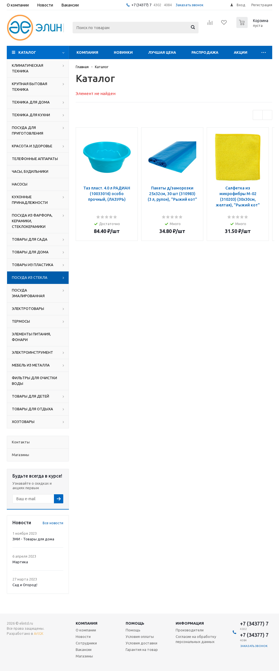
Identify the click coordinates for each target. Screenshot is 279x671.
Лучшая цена (162, 52)
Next (267, 115)
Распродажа (204, 52)
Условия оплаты (140, 636)
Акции (240, 52)
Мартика (20, 562)
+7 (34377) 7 (141, 5)
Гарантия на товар (142, 649)
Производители (190, 630)
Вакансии (83, 649)
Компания (87, 52)
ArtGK (38, 633)
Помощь (135, 623)
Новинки (123, 52)
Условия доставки (141, 643)
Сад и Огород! (24, 585)
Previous (257, 115)
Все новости (53, 523)
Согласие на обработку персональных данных (196, 639)
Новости (83, 636)
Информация (190, 623)
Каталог (27, 52)
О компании (86, 630)
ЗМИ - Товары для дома (33, 539)
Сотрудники (86, 643)
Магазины (84, 656)
